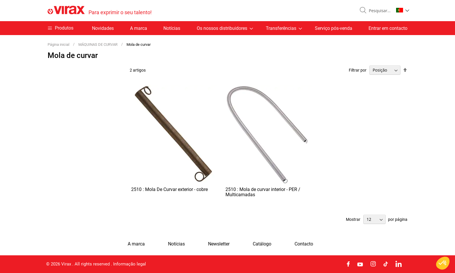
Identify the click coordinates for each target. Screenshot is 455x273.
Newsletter (219, 244)
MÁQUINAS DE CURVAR (98, 44)
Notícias (171, 28)
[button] (402, 10)
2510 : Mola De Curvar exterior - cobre (169, 189)
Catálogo (262, 244)
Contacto (304, 244)
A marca (138, 28)
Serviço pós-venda (333, 28)
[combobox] (379, 10)
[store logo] (100, 10)
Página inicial (59, 44)
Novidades (103, 28)
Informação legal (129, 264)
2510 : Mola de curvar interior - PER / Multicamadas (262, 192)
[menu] (227, 28)
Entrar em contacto (388, 28)
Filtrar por (357, 70)
